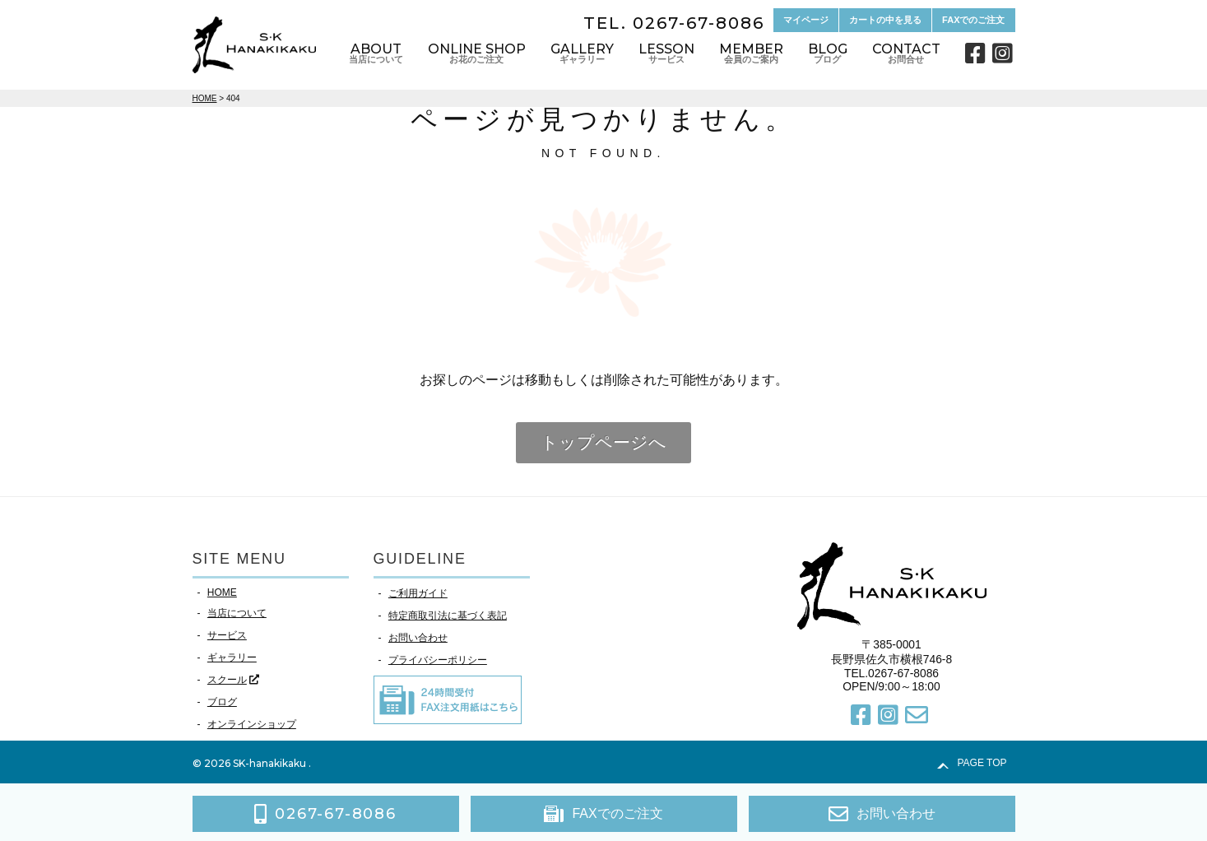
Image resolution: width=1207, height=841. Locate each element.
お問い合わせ (418, 638)
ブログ (222, 702)
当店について (237, 613)
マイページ (806, 20)
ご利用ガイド (418, 593)
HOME (222, 592)
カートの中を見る (885, 20)
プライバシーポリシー (437, 660)
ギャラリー (232, 657)
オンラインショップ (251, 724)
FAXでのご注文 (973, 20)
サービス (227, 635)
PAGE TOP (981, 763)
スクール (227, 679)
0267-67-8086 (698, 23)
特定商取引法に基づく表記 (447, 615)
